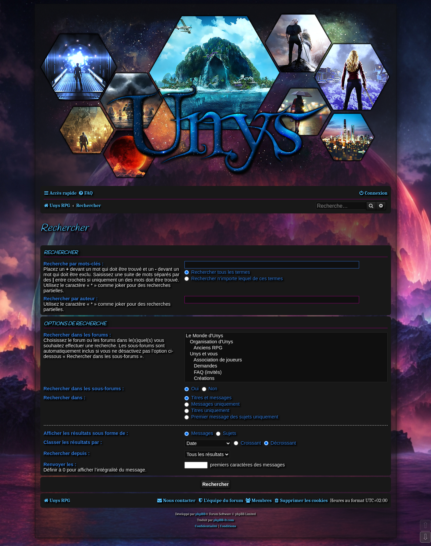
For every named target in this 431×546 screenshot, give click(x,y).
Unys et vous (286, 354)
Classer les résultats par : (73, 442)
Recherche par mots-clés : (74, 263)
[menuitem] (85, 193)
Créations (286, 379)
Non (209, 388)
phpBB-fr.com (223, 520)
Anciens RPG (286, 348)
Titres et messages (207, 397)
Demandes (286, 366)
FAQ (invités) (286, 372)
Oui (191, 388)
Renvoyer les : (60, 464)
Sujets (226, 433)
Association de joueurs (286, 360)
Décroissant (280, 443)
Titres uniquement (206, 410)
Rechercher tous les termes (217, 272)
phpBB (201, 514)
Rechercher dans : (65, 397)
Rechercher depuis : (67, 453)
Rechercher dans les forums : (77, 335)
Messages (198, 433)
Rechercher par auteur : (71, 298)
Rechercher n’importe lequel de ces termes (233, 278)
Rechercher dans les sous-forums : (84, 388)
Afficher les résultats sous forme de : (86, 433)
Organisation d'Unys (286, 342)
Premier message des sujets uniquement (231, 416)
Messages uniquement (212, 404)
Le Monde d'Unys (286, 336)
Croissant (247, 443)
